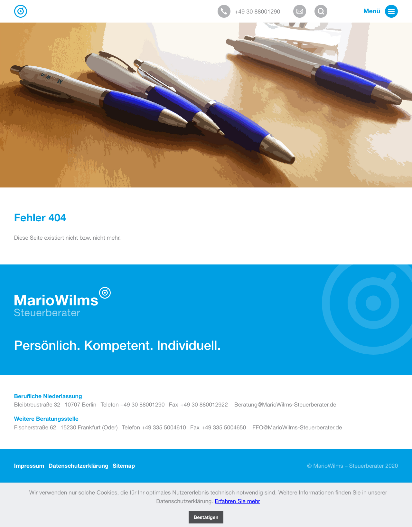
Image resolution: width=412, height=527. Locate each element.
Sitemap (124, 465)
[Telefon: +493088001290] (133, 404)
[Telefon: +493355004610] (154, 427)
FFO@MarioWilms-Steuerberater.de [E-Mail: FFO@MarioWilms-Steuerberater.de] (297, 427)
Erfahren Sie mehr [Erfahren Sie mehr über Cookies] (237, 501)
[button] (253, 11)
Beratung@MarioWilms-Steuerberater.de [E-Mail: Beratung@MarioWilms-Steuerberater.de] (285, 404)
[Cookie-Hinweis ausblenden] (206, 517)
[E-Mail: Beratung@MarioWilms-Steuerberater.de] (301, 11)
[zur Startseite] (20, 11)
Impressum (29, 465)
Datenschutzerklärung (78, 465)
